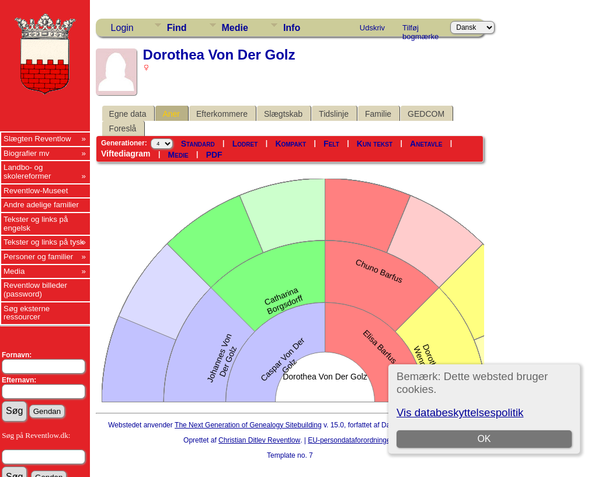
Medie (235, 28)
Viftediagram (126, 153)
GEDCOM (426, 114)
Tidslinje (334, 114)
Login (122, 28)
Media (14, 271)
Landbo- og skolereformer (27, 171)
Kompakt (290, 143)
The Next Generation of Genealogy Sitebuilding (248, 425)
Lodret (245, 143)
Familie (378, 114)
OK (484, 439)
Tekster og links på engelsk (36, 223)
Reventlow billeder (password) (35, 289)
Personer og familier (38, 256)
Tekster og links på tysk (44, 242)
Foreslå (123, 128)
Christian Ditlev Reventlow (259, 440)
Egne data (128, 114)
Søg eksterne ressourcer (27, 313)
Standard (198, 143)
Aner (171, 114)
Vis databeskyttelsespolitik (460, 412)
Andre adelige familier (41, 204)
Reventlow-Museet (36, 190)
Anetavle (426, 143)
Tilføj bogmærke (420, 29)
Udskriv (372, 27)
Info (291, 28)
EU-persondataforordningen (351, 440)
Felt (331, 143)
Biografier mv (27, 153)
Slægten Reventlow (37, 138)
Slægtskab (283, 114)
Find (177, 28)
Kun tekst (374, 143)
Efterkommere (222, 114)
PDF (214, 154)
